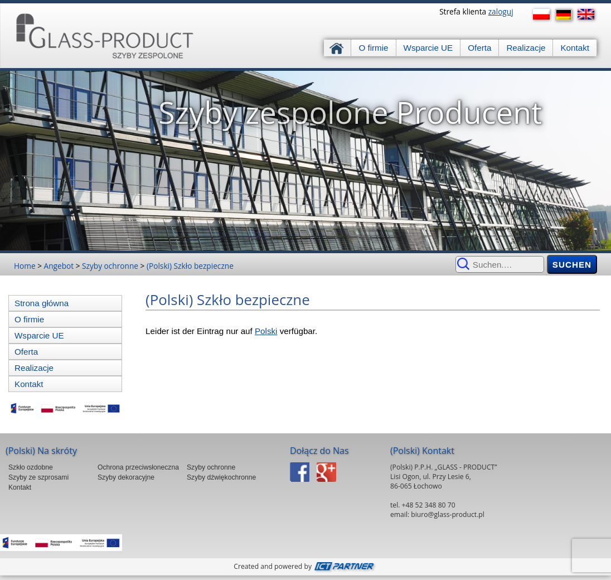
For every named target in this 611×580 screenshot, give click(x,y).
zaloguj (500, 11)
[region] (305, 160)
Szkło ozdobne (30, 467)
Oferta (479, 47)
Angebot (59, 265)
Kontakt (574, 47)
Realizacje (525, 47)
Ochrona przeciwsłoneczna (138, 467)
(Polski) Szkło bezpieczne (190, 265)
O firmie (373, 47)
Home (25, 265)
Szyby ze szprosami (38, 477)
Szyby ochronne (110, 265)
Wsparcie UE (428, 47)
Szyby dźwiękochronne (221, 477)
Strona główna (337, 48)
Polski (266, 331)
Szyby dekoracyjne (126, 477)
